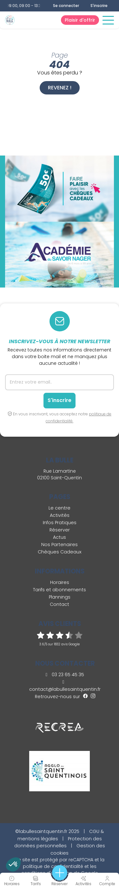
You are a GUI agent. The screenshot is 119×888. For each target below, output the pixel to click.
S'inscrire (99, 5)
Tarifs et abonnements (59, 589)
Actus (59, 537)
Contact (59, 604)
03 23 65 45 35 (65, 674)
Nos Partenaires (59, 544)
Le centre (59, 508)
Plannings (59, 597)
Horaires (59, 582)
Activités (59, 515)
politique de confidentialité (53, 866)
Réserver (60, 530)
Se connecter (66, 6)
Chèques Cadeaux (60, 552)
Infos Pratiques (59, 522)
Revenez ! (59, 87)
